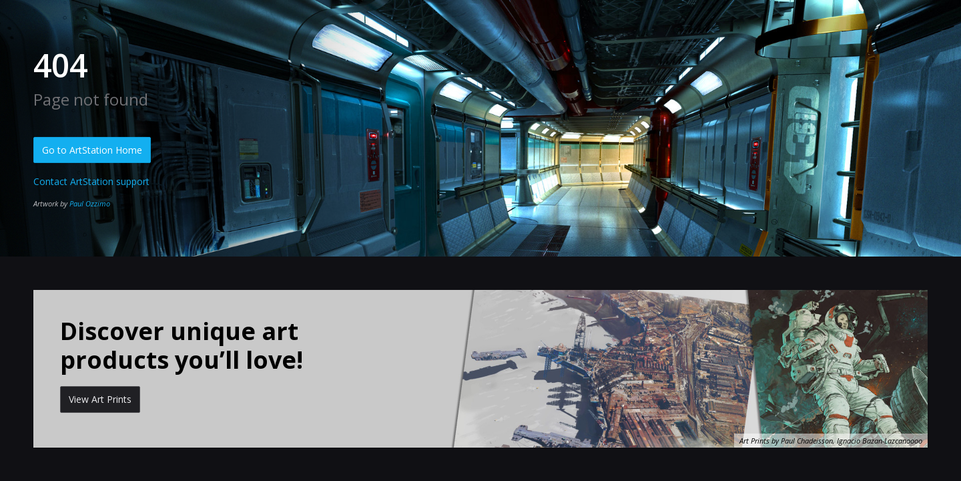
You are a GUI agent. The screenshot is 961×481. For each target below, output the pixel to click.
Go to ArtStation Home (92, 150)
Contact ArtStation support (91, 181)
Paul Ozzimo (89, 203)
